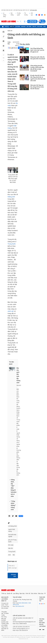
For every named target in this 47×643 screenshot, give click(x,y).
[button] (3, 55)
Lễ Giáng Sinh (12, 526)
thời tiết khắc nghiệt (12, 535)
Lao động (17, 26)
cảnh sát (11, 311)
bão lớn (10, 548)
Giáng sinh (11, 197)
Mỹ (14, 555)
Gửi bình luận (13, 575)
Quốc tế (12, 26)
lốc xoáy (10, 545)
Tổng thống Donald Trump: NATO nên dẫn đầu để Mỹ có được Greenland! (37, 68)
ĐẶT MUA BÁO (33, 10)
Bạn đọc (23, 26)
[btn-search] (20, 21)
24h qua (31, 14)
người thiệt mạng (11, 530)
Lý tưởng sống (3, 14)
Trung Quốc (12, 244)
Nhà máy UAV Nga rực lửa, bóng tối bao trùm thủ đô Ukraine (37, 86)
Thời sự (7, 26)
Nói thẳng (11, 14)
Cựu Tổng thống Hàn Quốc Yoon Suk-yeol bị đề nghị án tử (37, 50)
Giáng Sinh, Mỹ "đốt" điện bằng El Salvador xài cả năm (14, 488)
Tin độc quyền (18, 14)
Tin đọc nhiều (25, 44)
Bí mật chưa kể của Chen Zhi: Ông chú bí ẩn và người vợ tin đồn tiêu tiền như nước (38, 78)
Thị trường (25, 14)
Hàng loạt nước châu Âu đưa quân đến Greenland (37, 57)
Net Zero (29, 26)
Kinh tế (34, 26)
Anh (9, 555)
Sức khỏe (39, 26)
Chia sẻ (21, 515)
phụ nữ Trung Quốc (12, 540)
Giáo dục (41, 593)
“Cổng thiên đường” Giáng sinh (13, 505)
